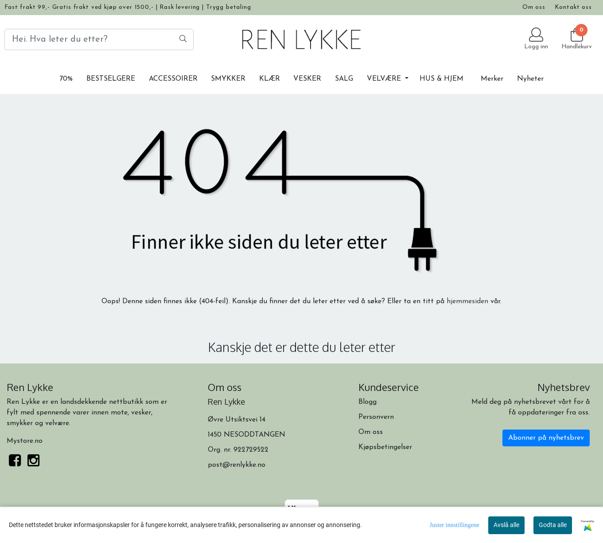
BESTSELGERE (110, 78)
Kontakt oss (573, 7)
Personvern (376, 417)
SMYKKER (228, 78)
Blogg (367, 402)
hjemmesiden (467, 301)
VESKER (307, 78)
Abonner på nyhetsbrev (546, 437)
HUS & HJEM (441, 78)
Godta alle (553, 524)
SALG (344, 78)
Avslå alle (506, 524)
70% (66, 78)
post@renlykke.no (236, 465)
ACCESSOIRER (173, 78)
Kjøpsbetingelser (385, 447)
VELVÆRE (385, 78)
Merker (492, 78)
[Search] (99, 39)
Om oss (533, 7)
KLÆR (269, 78)
